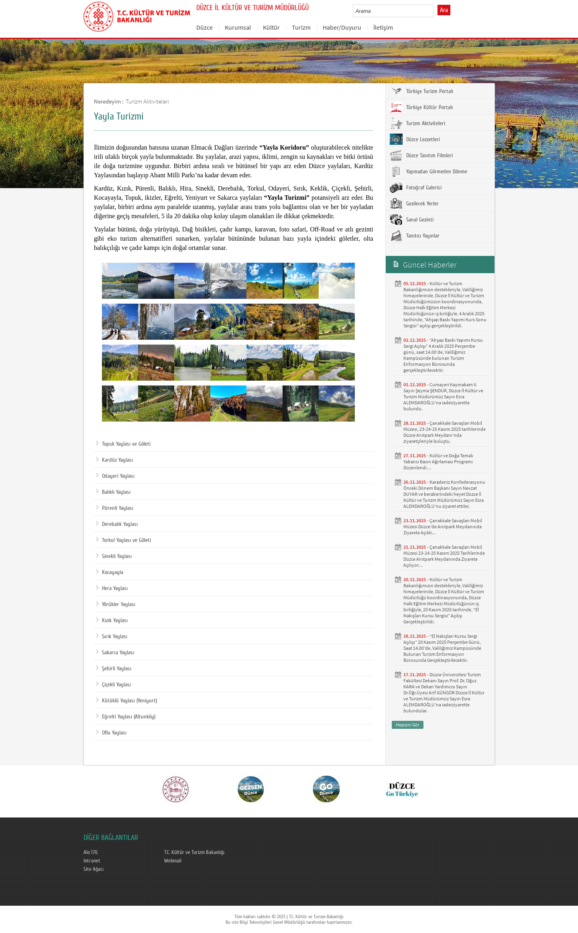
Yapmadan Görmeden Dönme (428, 171)
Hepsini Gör (407, 725)
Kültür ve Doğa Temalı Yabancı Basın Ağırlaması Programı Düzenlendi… (438, 461)
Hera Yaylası (112, 588)
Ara (444, 10)
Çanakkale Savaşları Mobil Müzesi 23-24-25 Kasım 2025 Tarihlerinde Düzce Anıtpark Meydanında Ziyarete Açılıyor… (444, 556)
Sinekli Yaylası (114, 556)
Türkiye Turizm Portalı (421, 91)
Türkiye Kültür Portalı (421, 107)
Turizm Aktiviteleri (147, 101)
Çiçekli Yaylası (113, 685)
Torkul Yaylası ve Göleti (123, 540)
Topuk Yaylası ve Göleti (123, 444)
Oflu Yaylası (111, 733)
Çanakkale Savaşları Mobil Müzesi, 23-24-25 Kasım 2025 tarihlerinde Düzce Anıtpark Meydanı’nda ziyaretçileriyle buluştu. (444, 432)
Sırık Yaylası (111, 637)
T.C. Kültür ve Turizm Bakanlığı (194, 852)
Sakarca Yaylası (115, 653)
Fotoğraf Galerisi (416, 187)
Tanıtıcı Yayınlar (415, 235)
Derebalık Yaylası (117, 524)
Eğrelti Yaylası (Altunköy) (125, 717)
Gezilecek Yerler (414, 203)
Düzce (204, 27)
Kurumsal (238, 27)
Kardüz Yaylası (114, 460)
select (435, 10)
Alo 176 (90, 852)
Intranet (91, 861)
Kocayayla (109, 572)
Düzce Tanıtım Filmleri (421, 155)
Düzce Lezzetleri (415, 139)
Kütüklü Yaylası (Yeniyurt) (126, 701)
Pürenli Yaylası (114, 508)
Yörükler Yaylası (115, 604)
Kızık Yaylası (112, 621)
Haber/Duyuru (342, 27)
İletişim (383, 27)
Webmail (172, 861)
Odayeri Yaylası (115, 476)
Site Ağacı (93, 869)
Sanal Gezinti (412, 219)
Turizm (301, 27)
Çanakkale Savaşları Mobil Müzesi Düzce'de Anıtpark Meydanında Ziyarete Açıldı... (442, 526)
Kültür (271, 27)
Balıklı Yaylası (113, 492)
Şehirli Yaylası (113, 669)
